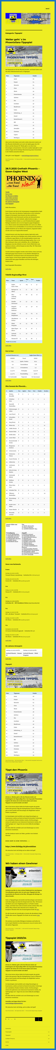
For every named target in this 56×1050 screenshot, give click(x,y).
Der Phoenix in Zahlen (12, 196)
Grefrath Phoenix (10, 1034)
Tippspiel (8, 160)
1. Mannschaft (27, 159)
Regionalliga (38, 159)
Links (7, 1041)
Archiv (7, 1038)
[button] (9, 280)
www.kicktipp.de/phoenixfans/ (30, 155)
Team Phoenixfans (10, 159)
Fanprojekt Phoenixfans (11, 1045)
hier (38, 905)
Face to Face (9, 194)
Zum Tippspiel (9, 203)
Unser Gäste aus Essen (12, 198)
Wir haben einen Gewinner (22, 859)
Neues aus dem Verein (12, 199)
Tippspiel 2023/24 (16, 934)
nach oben (8, 269)
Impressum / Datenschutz (23, 1045)
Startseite (8, 1024)
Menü (47, 8)
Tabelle (8, 192)
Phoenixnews (9, 758)
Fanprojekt (32, 159)
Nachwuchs (39, 756)
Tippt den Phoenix (16, 766)
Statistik (7, 926)
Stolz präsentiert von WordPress (37, 1045)
